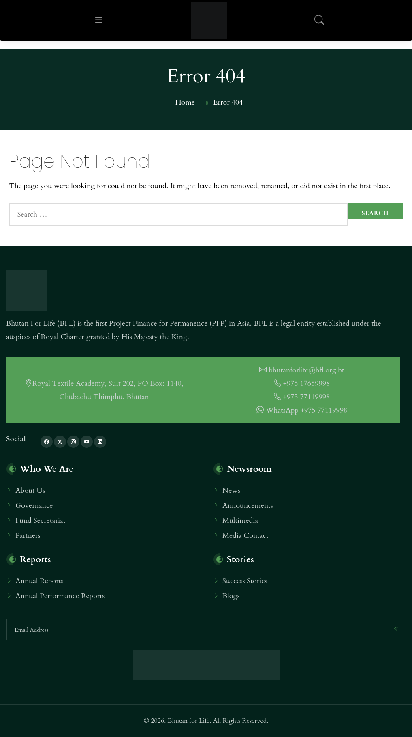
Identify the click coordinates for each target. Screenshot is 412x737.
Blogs (231, 596)
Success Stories (244, 581)
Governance (34, 506)
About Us (30, 491)
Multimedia (240, 521)
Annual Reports (39, 581)
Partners (28, 536)
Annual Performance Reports (60, 596)
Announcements (247, 506)
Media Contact (245, 536)
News (231, 491)
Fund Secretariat (40, 521)
